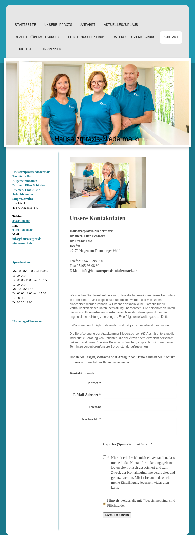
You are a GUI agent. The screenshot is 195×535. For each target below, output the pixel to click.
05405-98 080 (21, 221)
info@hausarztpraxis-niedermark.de (109, 271)
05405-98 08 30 (22, 230)
